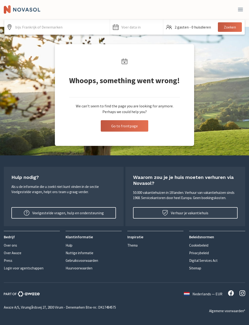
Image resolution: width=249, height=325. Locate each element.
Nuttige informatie (79, 253)
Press (8, 260)
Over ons (10, 245)
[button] (136, 27)
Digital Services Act (203, 260)
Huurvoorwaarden (79, 268)
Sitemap (195, 268)
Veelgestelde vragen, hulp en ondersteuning (64, 213)
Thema (132, 245)
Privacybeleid (199, 253)
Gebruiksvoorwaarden (82, 260)
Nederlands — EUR (203, 294)
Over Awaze (12, 253)
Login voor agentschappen (23, 268)
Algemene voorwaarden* (227, 311)
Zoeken (230, 27)
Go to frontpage (124, 126)
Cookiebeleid (198, 245)
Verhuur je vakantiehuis (185, 213)
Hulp (69, 245)
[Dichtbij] (240, 9)
